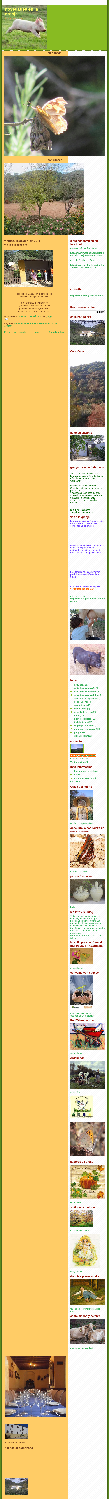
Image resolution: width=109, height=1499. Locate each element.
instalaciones (44, 323)
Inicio (37, 332)
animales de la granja (25, 323)
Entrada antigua (57, 332)
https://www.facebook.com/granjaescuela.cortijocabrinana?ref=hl (87, 254)
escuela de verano (83, 712)
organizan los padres (84, 729)
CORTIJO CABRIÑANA (84, 755)
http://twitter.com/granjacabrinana (87, 295)
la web (77, 774)
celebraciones (81, 702)
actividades (80, 685)
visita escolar (81, 736)
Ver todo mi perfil (79, 762)
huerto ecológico (82, 719)
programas (79, 732)
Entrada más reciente (15, 332)
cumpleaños (80, 708)
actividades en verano (85, 692)
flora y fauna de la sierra (86, 771)
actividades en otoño (84, 688)
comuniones (80, 705)
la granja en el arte (83, 725)
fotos (76, 715)
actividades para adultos (86, 695)
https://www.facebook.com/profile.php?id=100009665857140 (87, 266)
